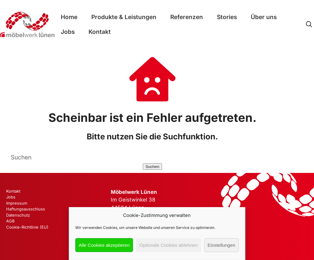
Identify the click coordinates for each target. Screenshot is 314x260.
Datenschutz (18, 215)
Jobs (68, 31)
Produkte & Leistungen (123, 17)
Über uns (264, 17)
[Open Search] (309, 24)
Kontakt (100, 31)
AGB (10, 220)
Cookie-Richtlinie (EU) (27, 227)
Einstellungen (221, 245)
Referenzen (186, 17)
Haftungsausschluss (25, 208)
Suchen (152, 166)
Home (69, 17)
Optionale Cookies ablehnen (168, 245)
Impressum (16, 203)
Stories (227, 17)
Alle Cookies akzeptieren (104, 245)
